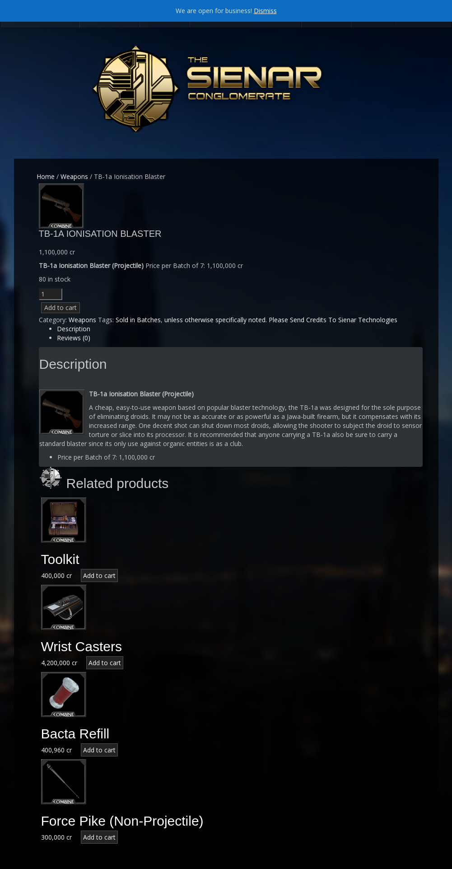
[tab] (240, 329)
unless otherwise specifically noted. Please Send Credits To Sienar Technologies (280, 319)
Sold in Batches (138, 319)
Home (46, 176)
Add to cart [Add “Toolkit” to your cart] (99, 575)
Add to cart (60, 307)
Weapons (74, 176)
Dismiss (265, 10)
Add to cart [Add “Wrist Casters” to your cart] (105, 662)
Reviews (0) (73, 338)
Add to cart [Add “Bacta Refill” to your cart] (99, 750)
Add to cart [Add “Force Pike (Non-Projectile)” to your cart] (99, 837)
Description (73, 328)
